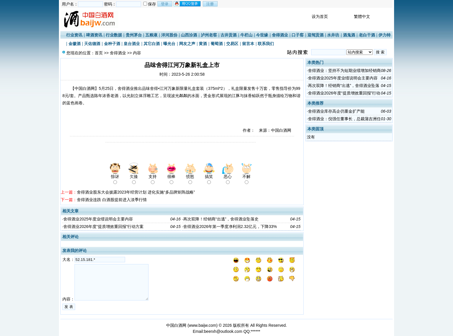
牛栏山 (246, 35)
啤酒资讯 (94, 35)
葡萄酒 (217, 43)
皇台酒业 (132, 43)
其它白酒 (152, 43)
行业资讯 (74, 35)
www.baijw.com (202, 325)
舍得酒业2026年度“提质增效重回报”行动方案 (103, 226)
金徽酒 (74, 43)
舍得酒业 (280, 35)
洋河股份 (169, 35)
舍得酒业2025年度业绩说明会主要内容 (98, 219)
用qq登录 (187, 3)
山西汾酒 (189, 35)
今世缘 (262, 35)
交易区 (232, 43)
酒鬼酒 (349, 35)
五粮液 (151, 35)
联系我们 (266, 43)
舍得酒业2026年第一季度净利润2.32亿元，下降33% (230, 226)
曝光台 (169, 43)
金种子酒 (112, 43)
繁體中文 (362, 16)
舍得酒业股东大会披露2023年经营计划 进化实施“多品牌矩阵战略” (136, 192)
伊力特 (384, 35)
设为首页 (320, 16)
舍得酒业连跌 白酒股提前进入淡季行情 (112, 199)
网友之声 (187, 43)
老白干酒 (367, 35)
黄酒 (203, 43)
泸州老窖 (209, 35)
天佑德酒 (92, 43)
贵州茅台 (134, 35)
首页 (99, 53)
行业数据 (114, 35)
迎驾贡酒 (315, 35)
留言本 (248, 43)
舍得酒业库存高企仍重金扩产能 (336, 111)
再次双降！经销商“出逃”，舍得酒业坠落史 (221, 219)
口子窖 (298, 35)
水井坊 (333, 35)
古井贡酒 (228, 35)
